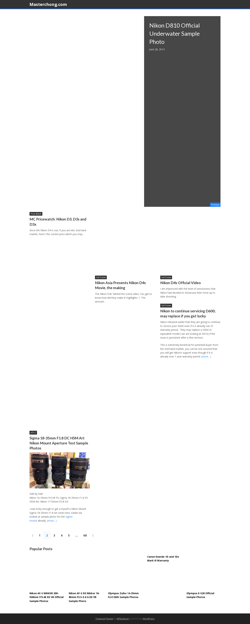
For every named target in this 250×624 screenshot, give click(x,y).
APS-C (33, 432)
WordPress (149, 618)
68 (85, 535)
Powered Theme (104, 618)
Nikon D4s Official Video (180, 282)
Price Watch (36, 213)
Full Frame (101, 277)
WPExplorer (123, 618)
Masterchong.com (48, 4)
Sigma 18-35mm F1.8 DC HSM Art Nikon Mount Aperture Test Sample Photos (59, 443)
